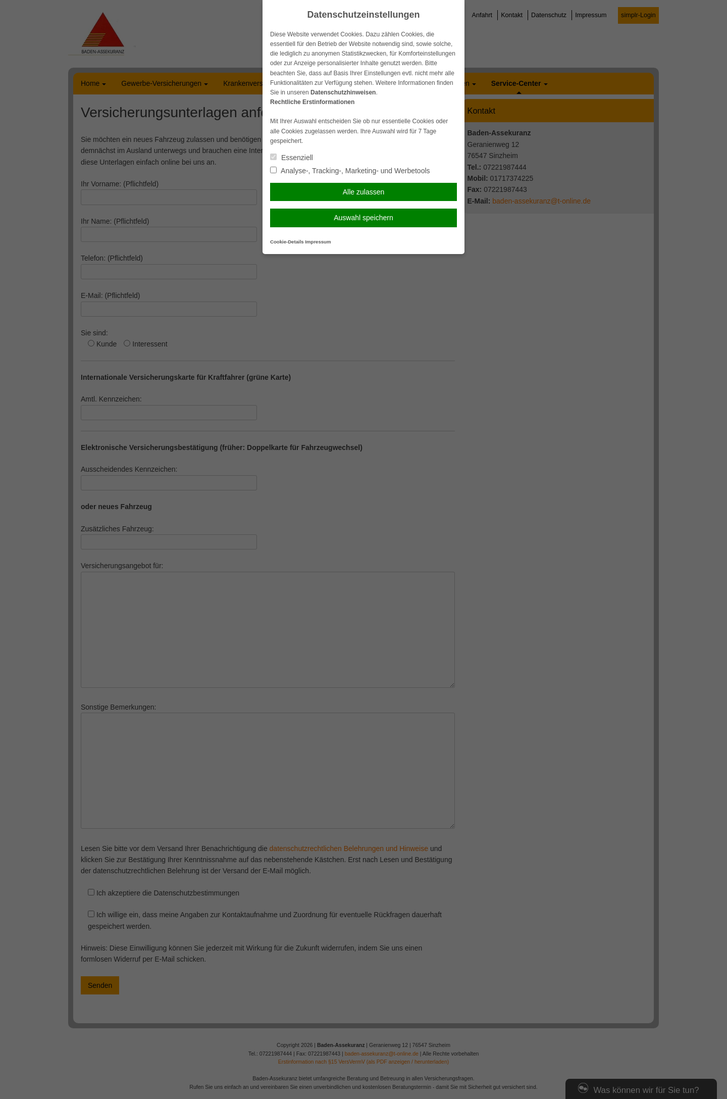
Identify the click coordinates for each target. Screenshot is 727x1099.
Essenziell (291, 158)
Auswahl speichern (363, 218)
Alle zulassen (364, 192)
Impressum (318, 241)
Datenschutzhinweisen (343, 92)
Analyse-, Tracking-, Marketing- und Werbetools (350, 171)
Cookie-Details (287, 241)
